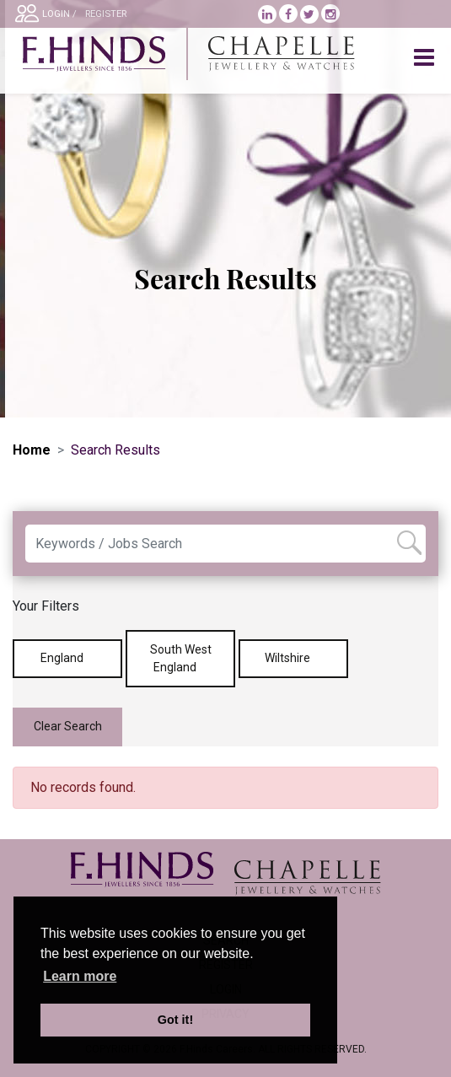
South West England (181, 658)
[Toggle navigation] (425, 58)
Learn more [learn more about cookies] (79, 976)
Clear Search (68, 726)
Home (32, 450)
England (67, 658)
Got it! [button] (175, 1019)
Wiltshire (293, 658)
